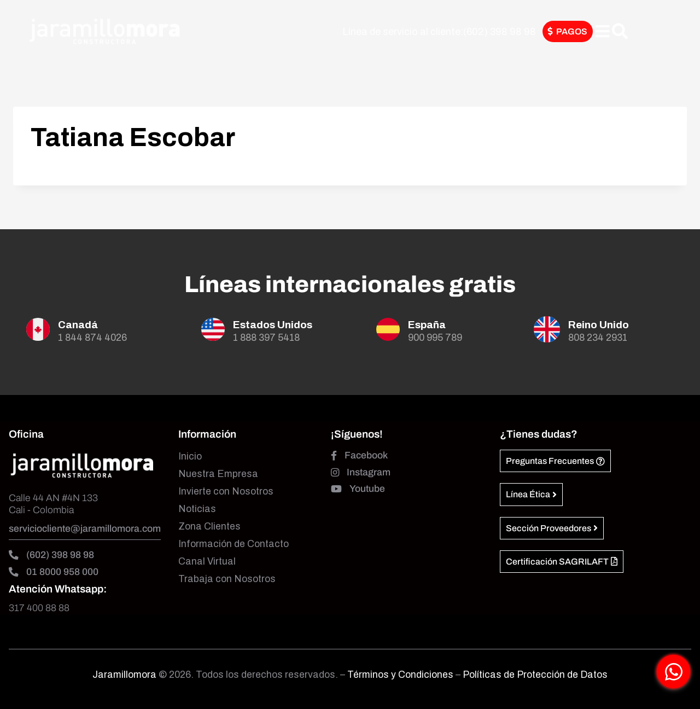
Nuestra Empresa (218, 474)
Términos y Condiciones (401, 675)
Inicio (190, 456)
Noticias (197, 509)
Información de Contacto (233, 544)
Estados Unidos (272, 324)
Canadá (78, 324)
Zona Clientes (209, 526)
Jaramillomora (124, 675)
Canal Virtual (207, 561)
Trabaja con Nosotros (227, 579)
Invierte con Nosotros (225, 491)
